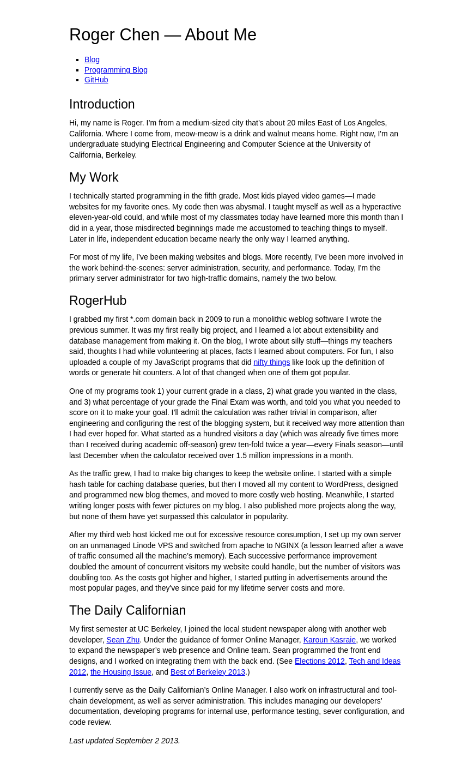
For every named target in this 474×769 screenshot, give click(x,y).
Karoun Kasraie (329, 639)
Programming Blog (116, 69)
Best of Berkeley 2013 (208, 672)
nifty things (272, 362)
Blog (92, 59)
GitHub (96, 79)
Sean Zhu (123, 639)
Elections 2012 (320, 661)
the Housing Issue (120, 672)
